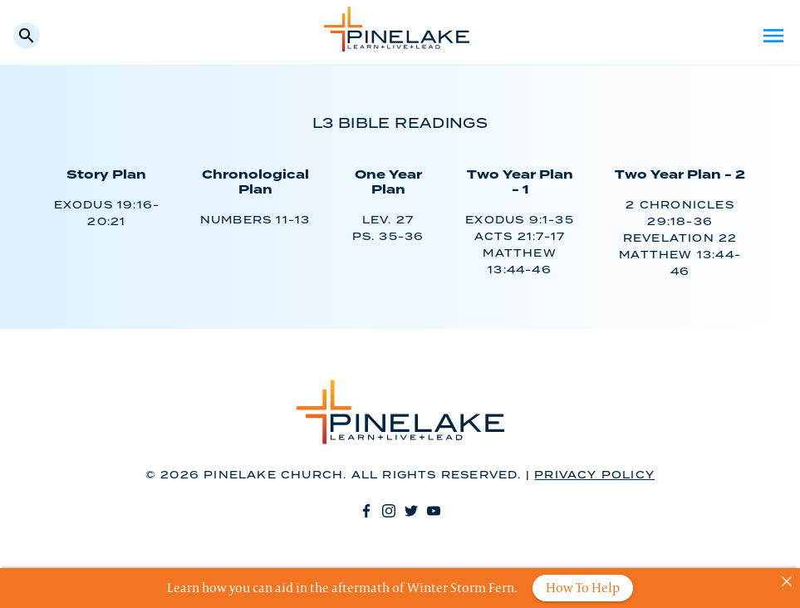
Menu (773, 35)
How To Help (583, 587)
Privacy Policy (594, 475)
